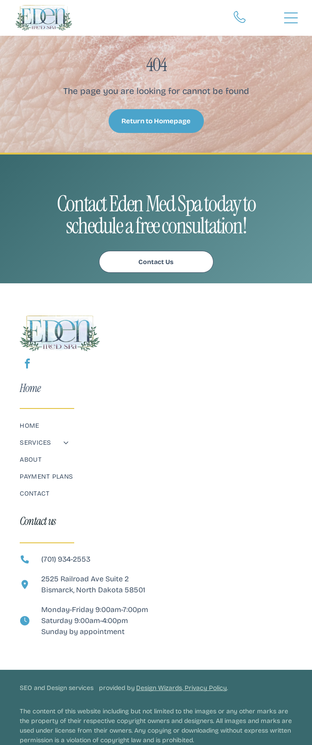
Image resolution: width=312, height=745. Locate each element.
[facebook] (27, 365)
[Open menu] (291, 18)
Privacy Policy (206, 688)
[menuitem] (156, 430)
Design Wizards (159, 688)
